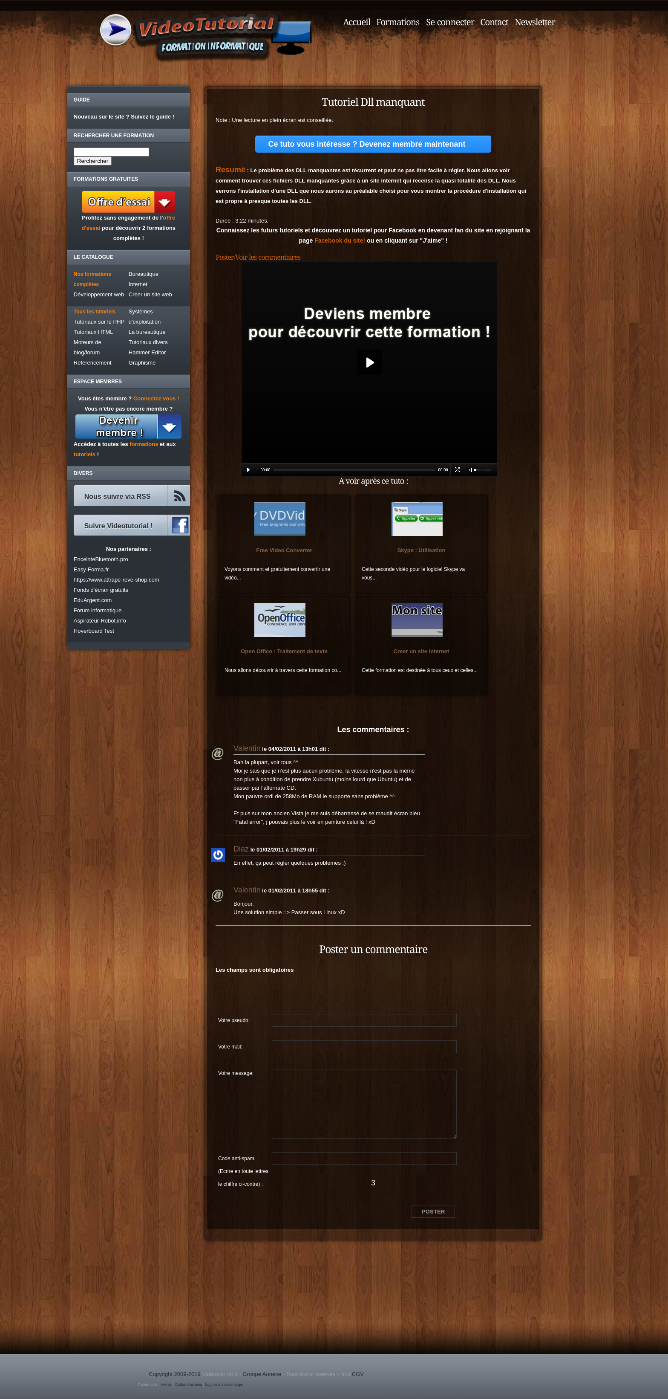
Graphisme (142, 362)
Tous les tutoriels (94, 312)
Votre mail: (230, 1047)
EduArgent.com (93, 600)
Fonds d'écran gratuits (101, 590)
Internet (138, 284)
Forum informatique (98, 610)
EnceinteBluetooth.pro (101, 559)
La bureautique (147, 332)
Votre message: (235, 1073)
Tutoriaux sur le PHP (99, 322)
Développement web (99, 294)
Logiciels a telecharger (224, 1384)
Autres (166, 1384)
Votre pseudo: (234, 1020)
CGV (358, 1374)
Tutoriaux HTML (93, 332)
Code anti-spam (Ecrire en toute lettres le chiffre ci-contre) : (243, 1160)
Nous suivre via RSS (117, 496)
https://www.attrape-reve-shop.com (116, 579)
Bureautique (143, 274)
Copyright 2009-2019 (174, 1374)
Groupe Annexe (262, 1374)
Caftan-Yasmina (188, 1384)
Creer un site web (150, 294)
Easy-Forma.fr (91, 569)
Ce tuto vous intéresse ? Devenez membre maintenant (366, 144)
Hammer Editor (147, 352)
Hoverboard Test (94, 631)
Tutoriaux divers (148, 342)
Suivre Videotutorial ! (118, 526)
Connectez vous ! (156, 398)
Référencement (93, 362)
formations (144, 444)
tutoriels (84, 454)
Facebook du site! (339, 240)
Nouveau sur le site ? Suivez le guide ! (124, 116)
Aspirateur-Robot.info (100, 620)
